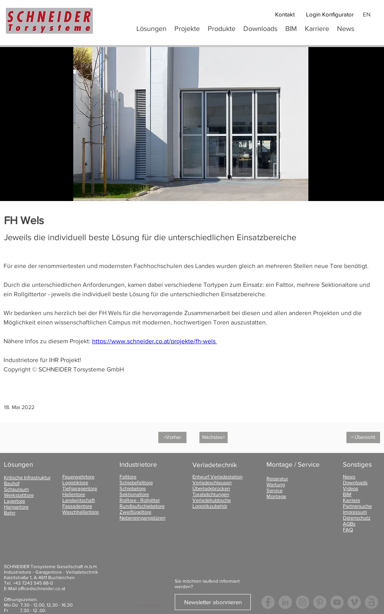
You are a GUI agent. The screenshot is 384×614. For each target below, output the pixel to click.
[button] (221, 28)
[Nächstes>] (213, 437)
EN (367, 14)
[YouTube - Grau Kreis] (337, 602)
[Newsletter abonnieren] (213, 602)
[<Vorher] (172, 437)
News (349, 477)
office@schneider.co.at (41, 588)
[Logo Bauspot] (371, 602)
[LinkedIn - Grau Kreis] (285, 602)
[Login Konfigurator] (330, 14)
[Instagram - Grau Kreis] (302, 602)
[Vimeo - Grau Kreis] (354, 602)
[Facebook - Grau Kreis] (268, 602)
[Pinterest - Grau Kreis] (319, 602)
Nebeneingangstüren (142, 518)
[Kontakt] (284, 14)
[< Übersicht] (363, 437)
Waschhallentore (80, 512)
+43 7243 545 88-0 (33, 583)
